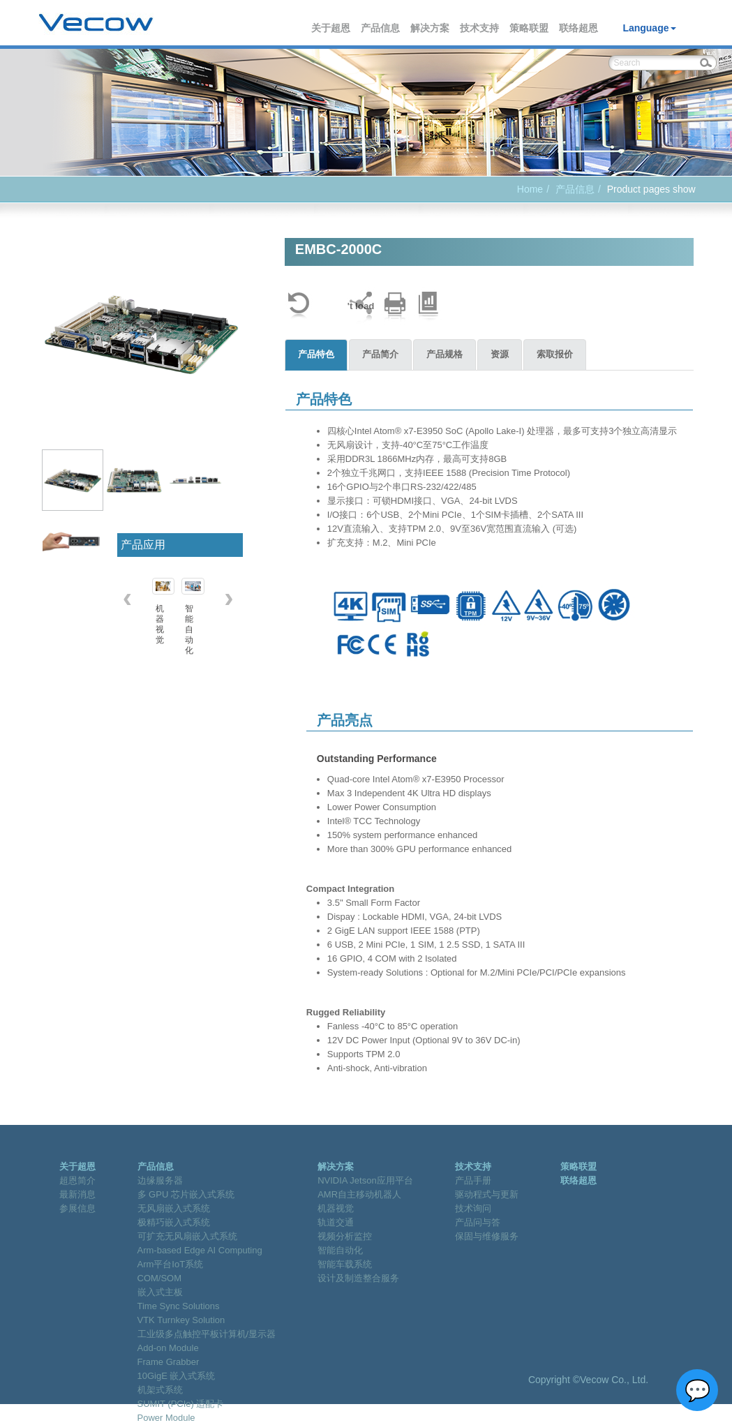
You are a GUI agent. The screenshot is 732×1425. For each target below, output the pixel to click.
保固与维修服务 (486, 1236)
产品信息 (381, 27)
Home (530, 189)
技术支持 (480, 27)
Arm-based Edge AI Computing (199, 1250)
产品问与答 (477, 1222)
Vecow (96, 23)
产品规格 (444, 354)
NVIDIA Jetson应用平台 (365, 1180)
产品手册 (473, 1180)
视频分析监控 (345, 1236)
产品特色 (316, 354)
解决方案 (430, 27)
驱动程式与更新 (486, 1194)
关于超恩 (331, 27)
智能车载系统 (345, 1264)
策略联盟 (529, 27)
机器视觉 (336, 1208)
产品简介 (380, 354)
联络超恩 (579, 27)
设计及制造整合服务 (358, 1278)
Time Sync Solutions (178, 1306)
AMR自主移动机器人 (359, 1194)
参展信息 (77, 1208)
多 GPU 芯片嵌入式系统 (185, 1194)
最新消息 (77, 1194)
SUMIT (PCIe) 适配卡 (180, 1403)
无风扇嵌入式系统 (173, 1208)
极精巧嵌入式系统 (173, 1222)
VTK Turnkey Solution (181, 1320)
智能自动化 (340, 1250)
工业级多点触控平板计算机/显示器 (206, 1334)
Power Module (166, 1417)
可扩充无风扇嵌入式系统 (187, 1236)
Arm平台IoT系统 (170, 1264)
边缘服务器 (160, 1180)
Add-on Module (168, 1348)
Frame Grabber (168, 1362)
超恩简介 (77, 1180)
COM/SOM (159, 1278)
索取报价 (555, 354)
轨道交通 (336, 1222)
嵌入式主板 (160, 1292)
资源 (500, 354)
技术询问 (473, 1208)
